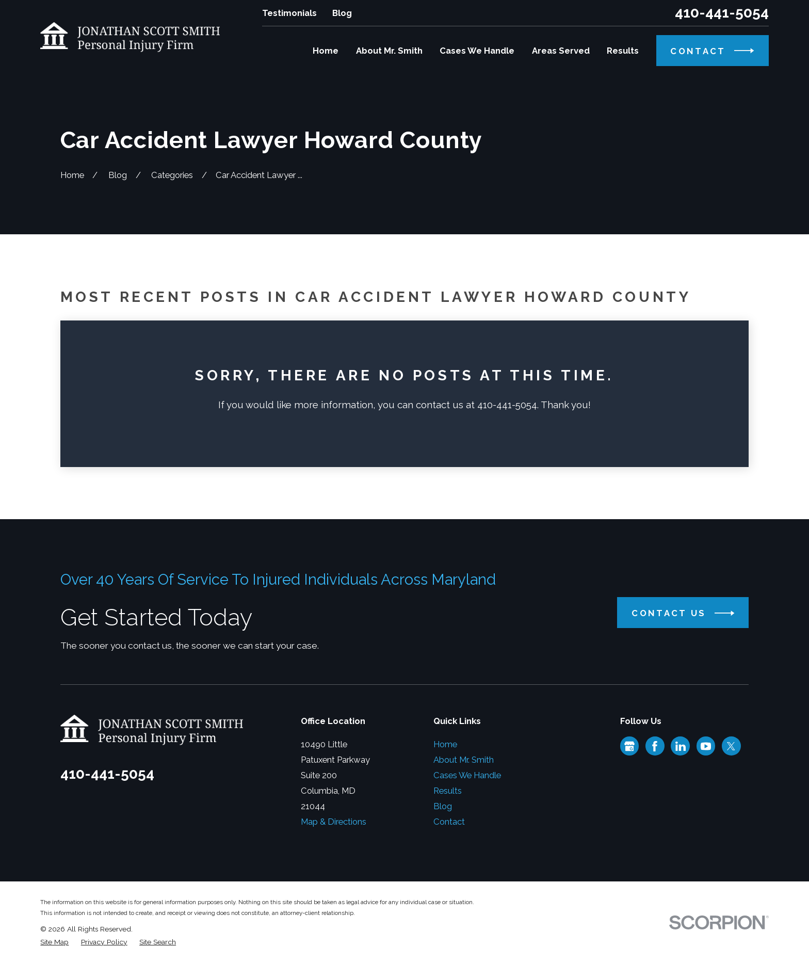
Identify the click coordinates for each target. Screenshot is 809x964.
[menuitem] (54, 942)
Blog (342, 13)
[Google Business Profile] (629, 746)
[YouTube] (706, 746)
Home (445, 744)
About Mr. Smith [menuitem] (389, 50)
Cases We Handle (467, 775)
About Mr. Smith (463, 759)
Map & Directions (333, 821)
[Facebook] (655, 746)
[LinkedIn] (680, 746)
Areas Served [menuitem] (561, 50)
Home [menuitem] (325, 50)
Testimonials (289, 13)
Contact (449, 821)
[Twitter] (731, 746)
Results (447, 790)
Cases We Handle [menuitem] (477, 50)
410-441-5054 (722, 13)
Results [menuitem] (623, 50)
